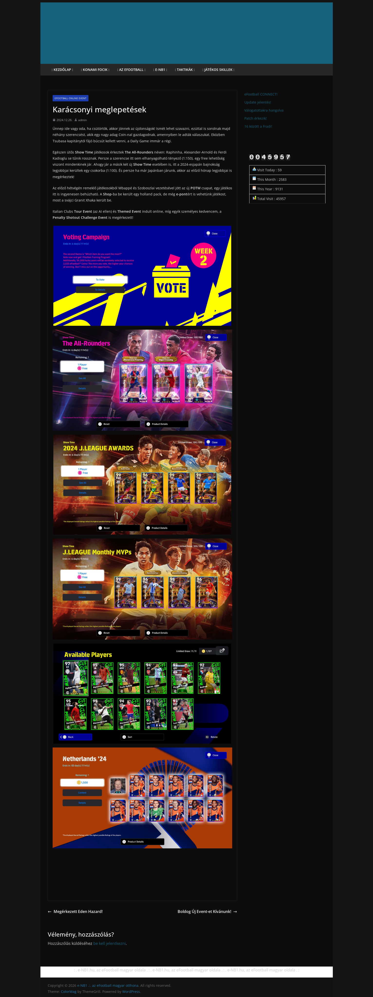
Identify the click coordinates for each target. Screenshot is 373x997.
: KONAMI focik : (95, 69)
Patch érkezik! (255, 118)
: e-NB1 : (160, 69)
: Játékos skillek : (218, 69)
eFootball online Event (70, 98)
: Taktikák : (185, 69)
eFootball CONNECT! (260, 94)
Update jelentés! (257, 102)
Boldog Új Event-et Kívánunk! (207, 911)
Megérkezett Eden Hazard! (75, 911)
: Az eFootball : (131, 69)
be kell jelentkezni (109, 943)
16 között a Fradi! (258, 126)
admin (82, 120)
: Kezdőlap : (62, 69)
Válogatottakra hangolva (264, 110)
